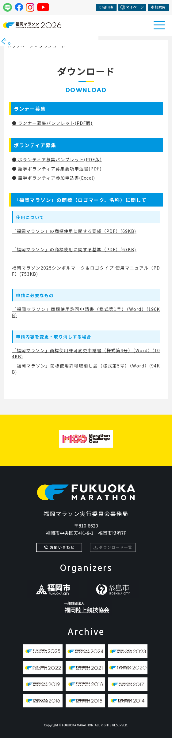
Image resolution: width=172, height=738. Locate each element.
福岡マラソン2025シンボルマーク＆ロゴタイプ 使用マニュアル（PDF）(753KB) (86, 271)
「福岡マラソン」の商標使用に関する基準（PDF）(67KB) (74, 249)
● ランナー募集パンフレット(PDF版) (52, 123)
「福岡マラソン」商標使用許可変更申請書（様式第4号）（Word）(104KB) (86, 353)
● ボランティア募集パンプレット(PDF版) (57, 159)
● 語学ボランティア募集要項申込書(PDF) (57, 169)
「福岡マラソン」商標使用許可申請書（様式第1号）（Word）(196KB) (86, 312)
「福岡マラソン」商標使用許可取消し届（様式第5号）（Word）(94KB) (86, 369)
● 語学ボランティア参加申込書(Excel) (53, 178)
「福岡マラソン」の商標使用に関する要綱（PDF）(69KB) (74, 231)
